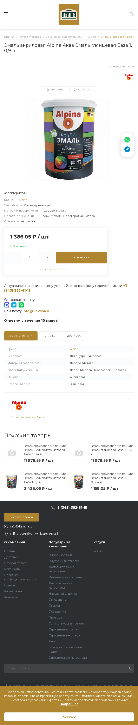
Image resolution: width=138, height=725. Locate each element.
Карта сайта (13, 591)
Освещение (57, 611)
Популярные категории (59, 544)
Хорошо (69, 716)
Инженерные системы (65, 577)
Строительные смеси (64, 635)
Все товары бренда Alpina (28, 417)
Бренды (10, 585)
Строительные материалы (68, 658)
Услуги (99, 542)
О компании (14, 542)
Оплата (9, 551)
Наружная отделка (63, 593)
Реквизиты (12, 569)
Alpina (23, 199)
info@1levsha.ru (21, 526)
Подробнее (69, 704)
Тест (52, 641)
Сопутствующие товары (66, 623)
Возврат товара (15, 563)
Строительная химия (64, 629)
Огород (54, 605)
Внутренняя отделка (64, 561)
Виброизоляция (60, 555)
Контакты (11, 597)
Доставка (11, 557)
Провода (55, 617)
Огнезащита (58, 599)
